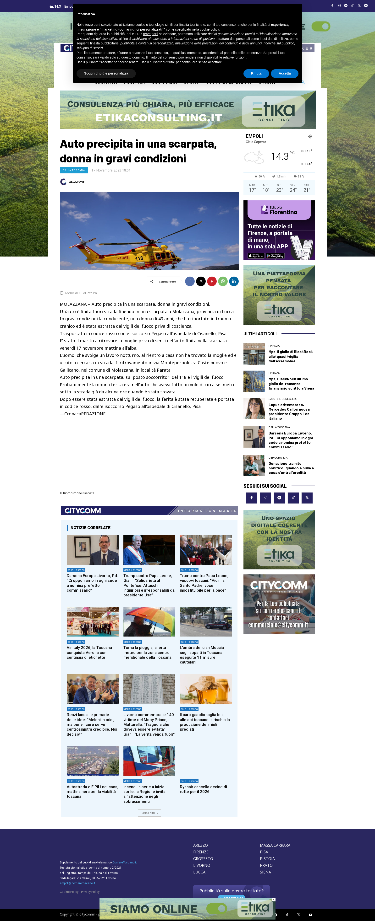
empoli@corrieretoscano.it (77, 883)
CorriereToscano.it (124, 862)
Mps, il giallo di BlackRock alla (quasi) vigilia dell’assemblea (291, 356)
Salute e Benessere (283, 399)
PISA (264, 852)
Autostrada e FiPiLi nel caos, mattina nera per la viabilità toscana (92, 791)
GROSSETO (203, 858)
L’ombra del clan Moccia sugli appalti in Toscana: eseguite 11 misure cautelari (202, 654)
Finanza (274, 346)
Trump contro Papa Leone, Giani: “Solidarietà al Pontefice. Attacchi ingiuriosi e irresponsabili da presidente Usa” (149, 585)
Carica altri (149, 813)
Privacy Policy (90, 892)
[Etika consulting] (187, 918)
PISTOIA (267, 858)
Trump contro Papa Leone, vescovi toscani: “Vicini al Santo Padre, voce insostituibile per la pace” (204, 583)
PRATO (266, 865)
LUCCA (199, 872)
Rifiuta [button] (256, 73)
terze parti (150, 34)
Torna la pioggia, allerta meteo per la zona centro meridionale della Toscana (147, 652)
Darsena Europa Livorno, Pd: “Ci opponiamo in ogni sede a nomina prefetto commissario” (92, 583)
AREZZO (200, 845)
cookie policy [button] (209, 29)
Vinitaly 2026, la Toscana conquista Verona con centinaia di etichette (89, 652)
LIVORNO (201, 865)
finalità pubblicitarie (104, 43)
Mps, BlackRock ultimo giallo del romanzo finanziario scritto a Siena (291, 383)
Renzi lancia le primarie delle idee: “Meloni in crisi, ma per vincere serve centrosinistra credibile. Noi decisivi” (92, 724)
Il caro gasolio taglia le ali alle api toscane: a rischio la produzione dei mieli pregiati (205, 722)
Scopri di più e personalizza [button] (106, 73)
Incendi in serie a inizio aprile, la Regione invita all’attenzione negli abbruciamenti (144, 794)
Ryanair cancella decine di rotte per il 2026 (203, 789)
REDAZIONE (76, 181)
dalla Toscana (74, 170)
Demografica (278, 457)
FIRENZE (201, 852)
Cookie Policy (69, 892)
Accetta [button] (285, 73)
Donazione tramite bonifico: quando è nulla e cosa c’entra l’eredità (291, 468)
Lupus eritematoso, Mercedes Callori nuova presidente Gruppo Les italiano (289, 411)
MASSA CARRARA (275, 845)
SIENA (265, 872)
